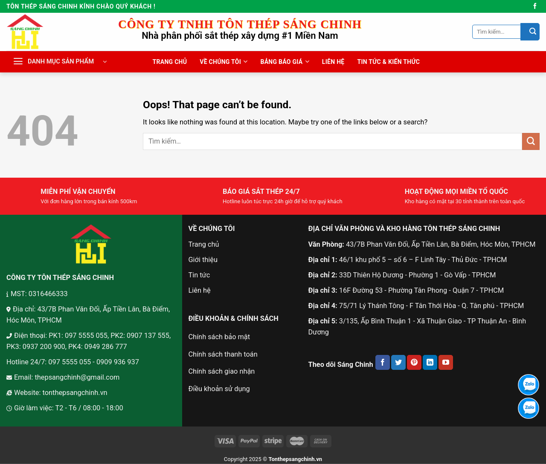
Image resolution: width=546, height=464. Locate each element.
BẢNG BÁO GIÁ (284, 62)
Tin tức (199, 275)
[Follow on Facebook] (535, 6)
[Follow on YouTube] (446, 362)
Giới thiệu (202, 260)
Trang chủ (203, 244)
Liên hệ (199, 290)
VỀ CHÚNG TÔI (223, 62)
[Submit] (530, 31)
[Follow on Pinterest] (414, 362)
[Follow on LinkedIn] (430, 362)
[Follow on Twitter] (398, 362)
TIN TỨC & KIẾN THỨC (388, 61)
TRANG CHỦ (170, 61)
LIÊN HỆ (333, 61)
